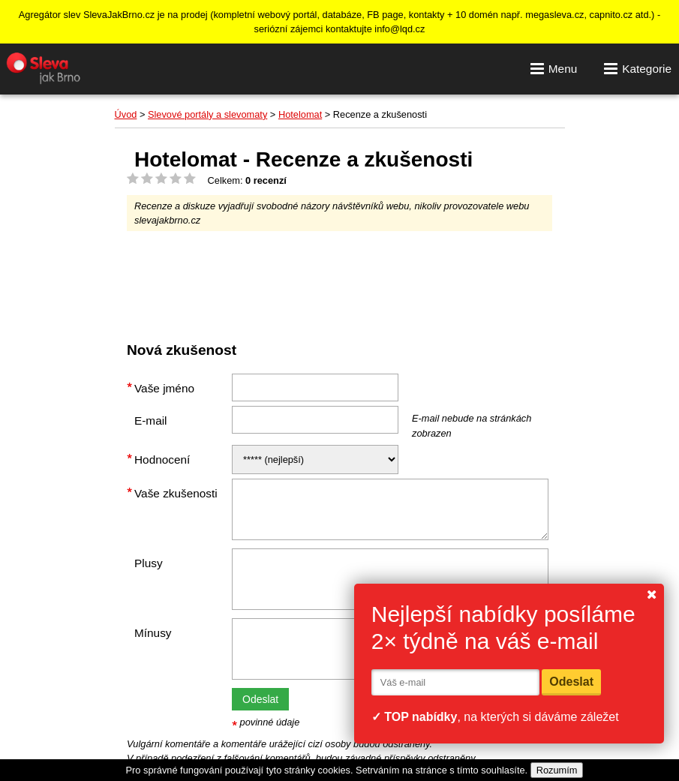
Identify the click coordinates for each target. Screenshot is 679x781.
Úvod (126, 114)
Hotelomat (300, 114)
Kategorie (637, 68)
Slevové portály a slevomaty (207, 114)
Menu (553, 68)
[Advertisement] (400, 280)
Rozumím (557, 770)
